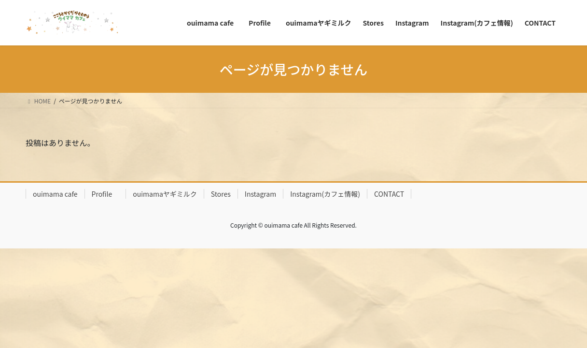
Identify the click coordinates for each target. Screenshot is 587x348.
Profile (105, 194)
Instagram (260, 194)
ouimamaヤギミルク (165, 194)
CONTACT (389, 194)
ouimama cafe (55, 194)
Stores (221, 194)
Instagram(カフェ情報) (325, 194)
